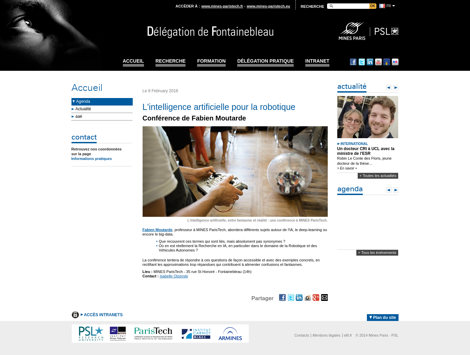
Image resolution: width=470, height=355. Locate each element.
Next (395, 87)
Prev (388, 87)
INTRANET (317, 61)
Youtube (378, 62)
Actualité (83, 109)
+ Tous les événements (377, 253)
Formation (211, 61)
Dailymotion (386, 62)
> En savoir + (347, 168)
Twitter (361, 62)
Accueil (133, 61)
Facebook (353, 62)
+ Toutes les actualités (377, 176)
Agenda (83, 101)
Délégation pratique (265, 61)
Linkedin (370, 62)
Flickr (395, 62)
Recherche (171, 61)
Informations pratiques (91, 159)
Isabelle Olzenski (174, 276)
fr (389, 6)
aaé (79, 116)
